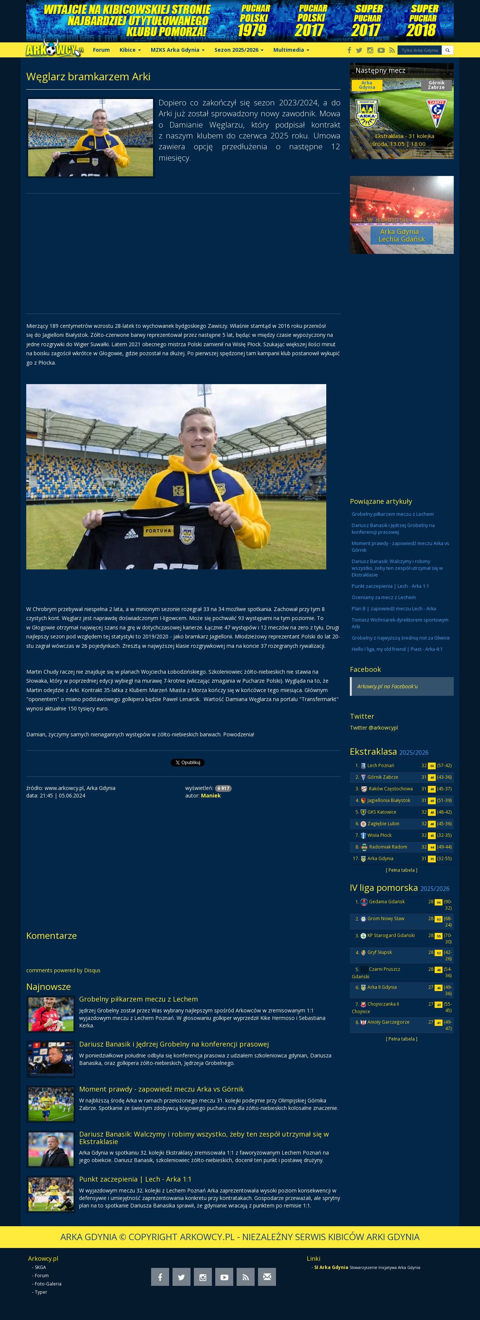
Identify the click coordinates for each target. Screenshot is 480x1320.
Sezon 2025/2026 (239, 49)
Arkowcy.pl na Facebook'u (387, 686)
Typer (41, 1292)
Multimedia (291, 49)
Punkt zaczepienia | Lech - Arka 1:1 (135, 1178)
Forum (101, 49)
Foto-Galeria (48, 1284)
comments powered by (63, 970)
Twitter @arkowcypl (374, 727)
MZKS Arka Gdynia (178, 49)
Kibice (130, 49)
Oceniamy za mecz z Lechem (384, 597)
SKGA (40, 1267)
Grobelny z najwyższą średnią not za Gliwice (401, 638)
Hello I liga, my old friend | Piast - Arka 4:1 (397, 649)
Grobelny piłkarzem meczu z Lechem (138, 998)
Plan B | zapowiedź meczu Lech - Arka (394, 608)
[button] (447, 50)
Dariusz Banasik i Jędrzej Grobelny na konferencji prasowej (174, 1043)
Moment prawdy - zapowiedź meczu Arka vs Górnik (161, 1088)
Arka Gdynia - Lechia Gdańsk (401, 235)
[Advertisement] (183, 253)
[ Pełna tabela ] (401, 870)
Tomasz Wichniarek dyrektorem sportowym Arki (400, 623)
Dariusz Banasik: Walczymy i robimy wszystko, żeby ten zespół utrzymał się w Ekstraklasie (204, 1137)
